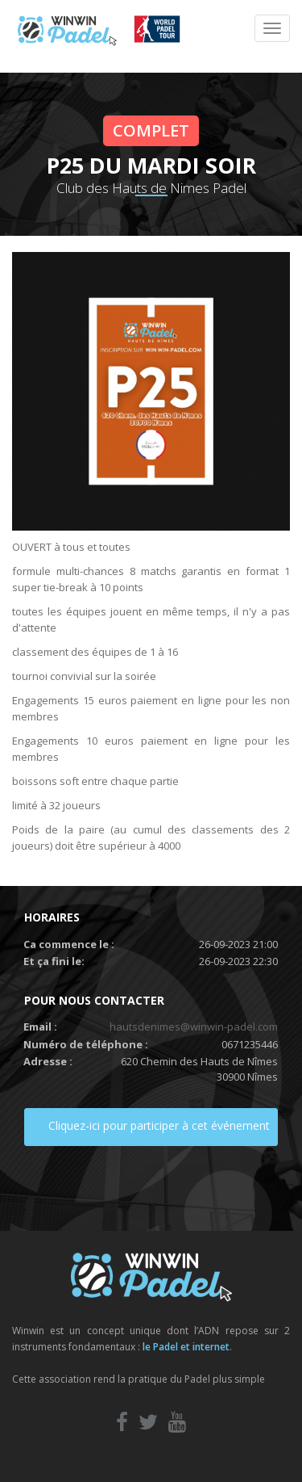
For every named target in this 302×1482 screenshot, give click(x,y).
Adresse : (47, 1061)
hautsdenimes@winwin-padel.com (194, 1026)
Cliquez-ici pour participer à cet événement (159, 1125)
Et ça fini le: (54, 961)
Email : (40, 1026)
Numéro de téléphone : (85, 1044)
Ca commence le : (68, 944)
